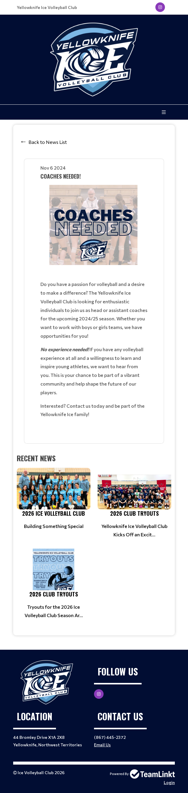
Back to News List (47, 142)
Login (169, 782)
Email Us (102, 744)
